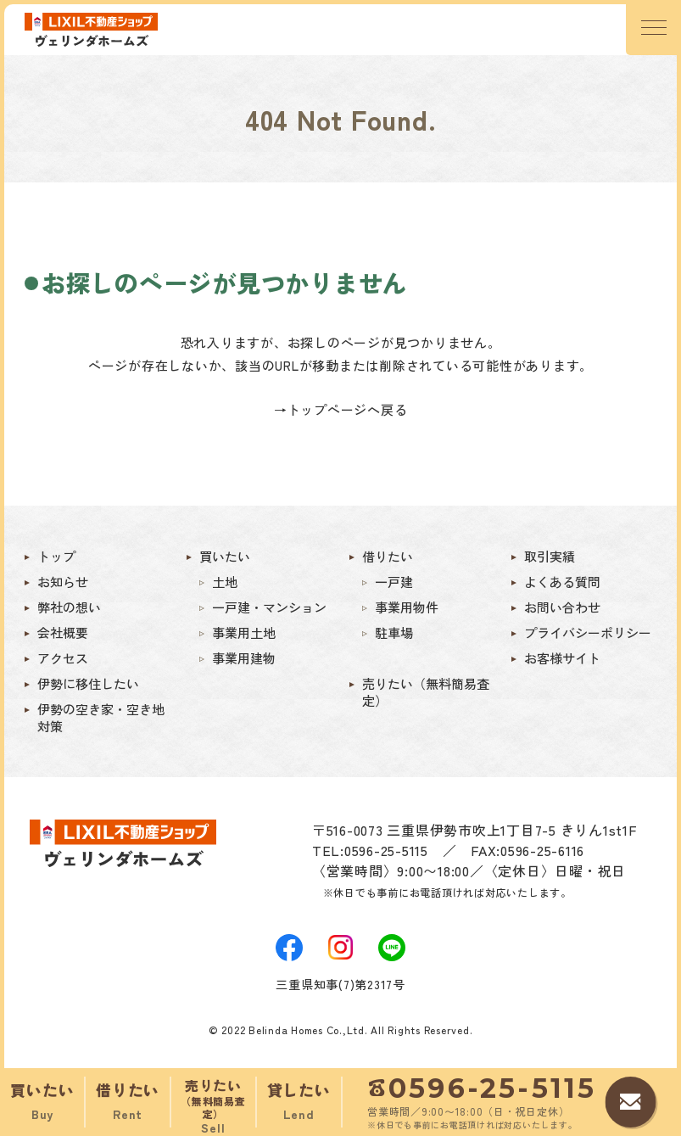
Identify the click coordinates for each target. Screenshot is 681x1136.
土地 (224, 582)
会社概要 (62, 632)
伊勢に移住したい (88, 683)
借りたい (387, 556)
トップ (56, 556)
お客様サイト (562, 658)
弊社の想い (69, 607)
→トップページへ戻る (341, 409)
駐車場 (394, 632)
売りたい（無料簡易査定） (425, 692)
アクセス (62, 658)
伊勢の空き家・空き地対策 (101, 718)
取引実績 (549, 556)
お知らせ (62, 582)
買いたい (224, 556)
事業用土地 (244, 632)
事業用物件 (406, 607)
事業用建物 (244, 658)
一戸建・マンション (269, 607)
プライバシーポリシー (587, 632)
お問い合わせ (562, 607)
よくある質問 (562, 582)
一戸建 (394, 582)
